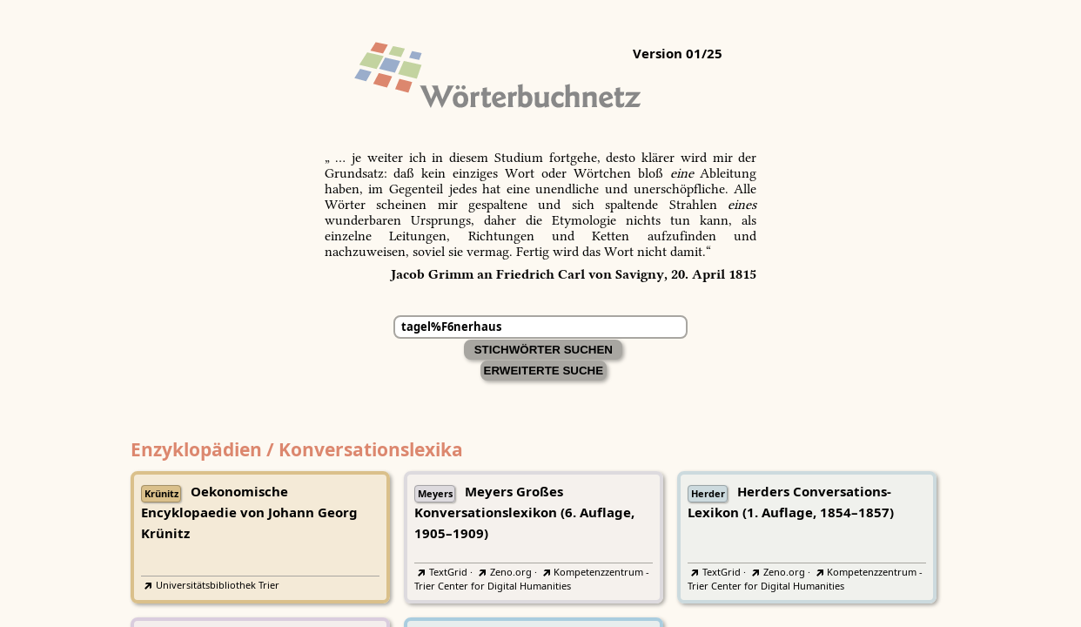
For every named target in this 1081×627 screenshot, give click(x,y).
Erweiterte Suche (544, 370)
